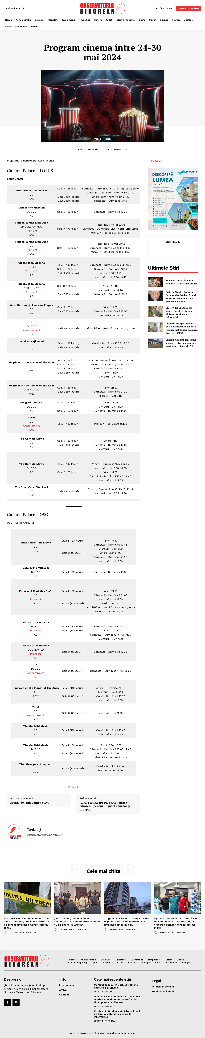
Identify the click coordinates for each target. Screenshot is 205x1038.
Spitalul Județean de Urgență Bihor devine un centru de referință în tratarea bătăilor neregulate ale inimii (177, 923)
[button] (14, 8)
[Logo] (103, 8)
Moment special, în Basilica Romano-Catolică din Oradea (181, 282)
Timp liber (102, 139)
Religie (97, 992)
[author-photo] (6, 932)
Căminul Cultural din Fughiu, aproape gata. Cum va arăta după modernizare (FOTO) (181, 342)
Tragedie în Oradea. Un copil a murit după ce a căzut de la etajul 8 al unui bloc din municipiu (127, 921)
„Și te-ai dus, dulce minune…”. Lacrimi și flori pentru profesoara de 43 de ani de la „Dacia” (77, 921)
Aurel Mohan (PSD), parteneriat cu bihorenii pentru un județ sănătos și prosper (105, 806)
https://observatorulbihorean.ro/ (44, 835)
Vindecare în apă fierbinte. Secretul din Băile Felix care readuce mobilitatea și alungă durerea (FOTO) (182, 328)
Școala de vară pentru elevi (29, 802)
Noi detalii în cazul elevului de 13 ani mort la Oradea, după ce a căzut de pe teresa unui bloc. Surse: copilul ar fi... (27, 923)
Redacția (93, 149)
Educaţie (98, 1021)
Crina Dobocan (15, 932)
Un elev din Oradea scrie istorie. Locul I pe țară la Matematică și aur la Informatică (179, 312)
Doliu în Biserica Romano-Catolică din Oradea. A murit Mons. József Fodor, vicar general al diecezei (181, 297)
